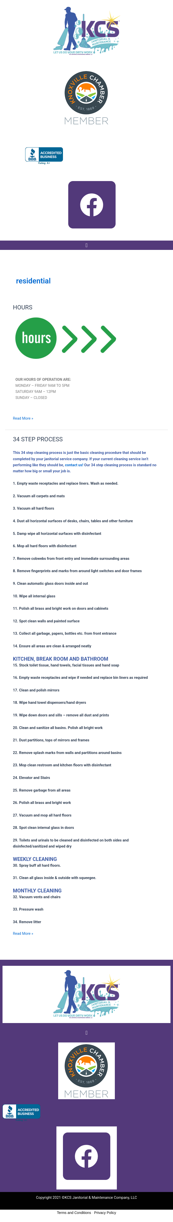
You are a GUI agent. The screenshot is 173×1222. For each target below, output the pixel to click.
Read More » (23, 418)
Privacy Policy (105, 1213)
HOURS (22, 307)
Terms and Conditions (74, 1213)
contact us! (74, 465)
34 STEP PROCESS (38, 439)
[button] (86, 245)
